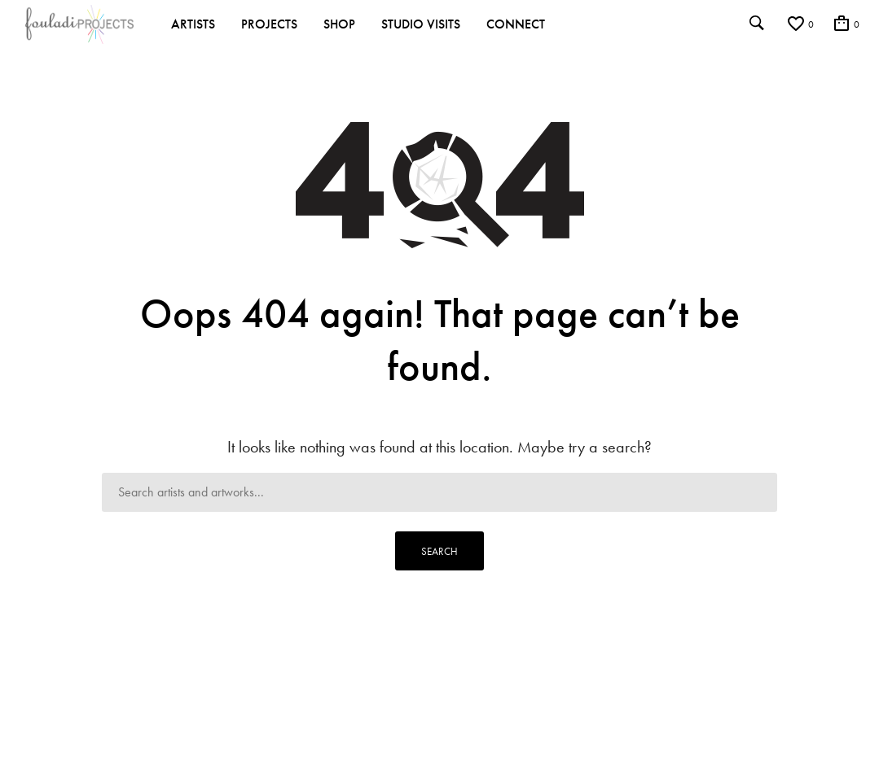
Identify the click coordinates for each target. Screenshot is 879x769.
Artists (193, 24)
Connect (515, 24)
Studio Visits (420, 24)
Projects (269, 24)
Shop (339, 24)
